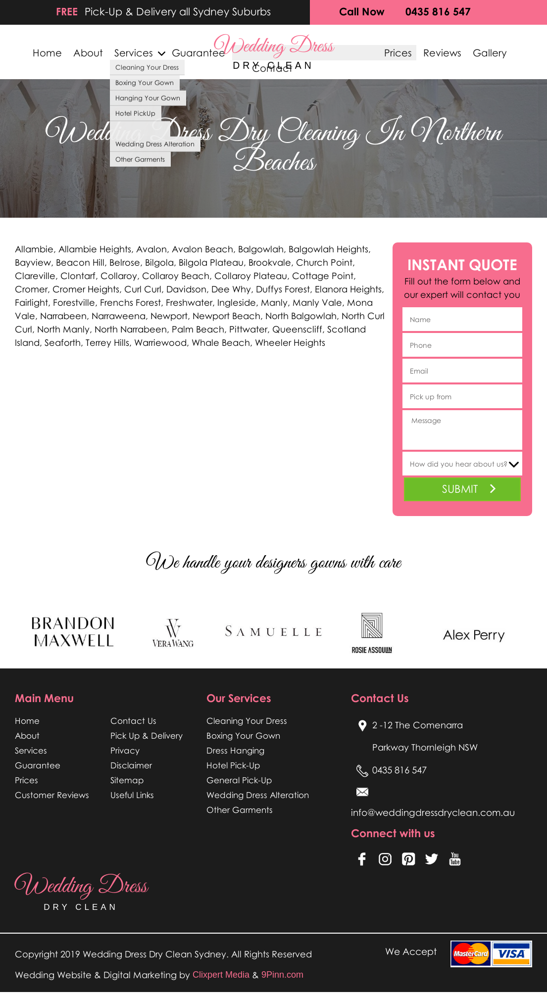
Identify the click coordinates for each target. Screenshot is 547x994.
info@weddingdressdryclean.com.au (434, 813)
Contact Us (133, 720)
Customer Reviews (52, 795)
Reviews (447, 53)
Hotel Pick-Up (233, 765)
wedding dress (273, 51)
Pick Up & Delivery (147, 735)
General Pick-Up (239, 780)
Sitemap (127, 780)
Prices (403, 53)
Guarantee (193, 53)
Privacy (125, 750)
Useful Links (132, 795)
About (83, 53)
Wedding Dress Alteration (257, 795)
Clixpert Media (221, 977)
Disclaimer (131, 765)
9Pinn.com (282, 977)
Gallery (495, 53)
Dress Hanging (235, 750)
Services (128, 53)
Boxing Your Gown (243, 735)
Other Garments (239, 810)
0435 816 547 (438, 11)
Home (42, 53)
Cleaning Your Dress (246, 720)
